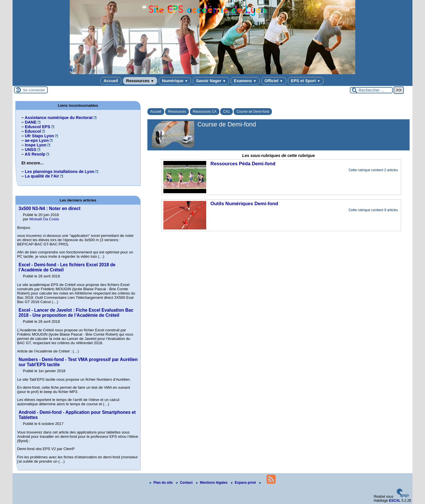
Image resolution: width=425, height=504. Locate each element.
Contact (185, 483)
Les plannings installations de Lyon (59, 171)
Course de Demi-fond (252, 112)
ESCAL (395, 501)
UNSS (30, 149)
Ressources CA (204, 112)
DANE (31, 122)
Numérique (175, 80)
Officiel (273, 80)
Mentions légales (212, 483)
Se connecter (34, 90)
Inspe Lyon (35, 145)
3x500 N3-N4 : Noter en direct (50, 208)
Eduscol (33, 131)
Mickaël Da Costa (44, 219)
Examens (245, 80)
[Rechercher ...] (371, 90)
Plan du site (161, 483)
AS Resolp (35, 154)
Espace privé (244, 483)
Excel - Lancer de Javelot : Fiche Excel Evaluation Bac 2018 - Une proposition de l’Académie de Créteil (76, 313)
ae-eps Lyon (37, 140)
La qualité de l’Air (42, 176)
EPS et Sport (305, 80)
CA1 (226, 112)
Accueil (110, 80)
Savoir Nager (211, 80)
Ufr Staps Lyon (39, 136)
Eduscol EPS (37, 126)
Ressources (140, 80)
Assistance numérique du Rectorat (59, 117)
